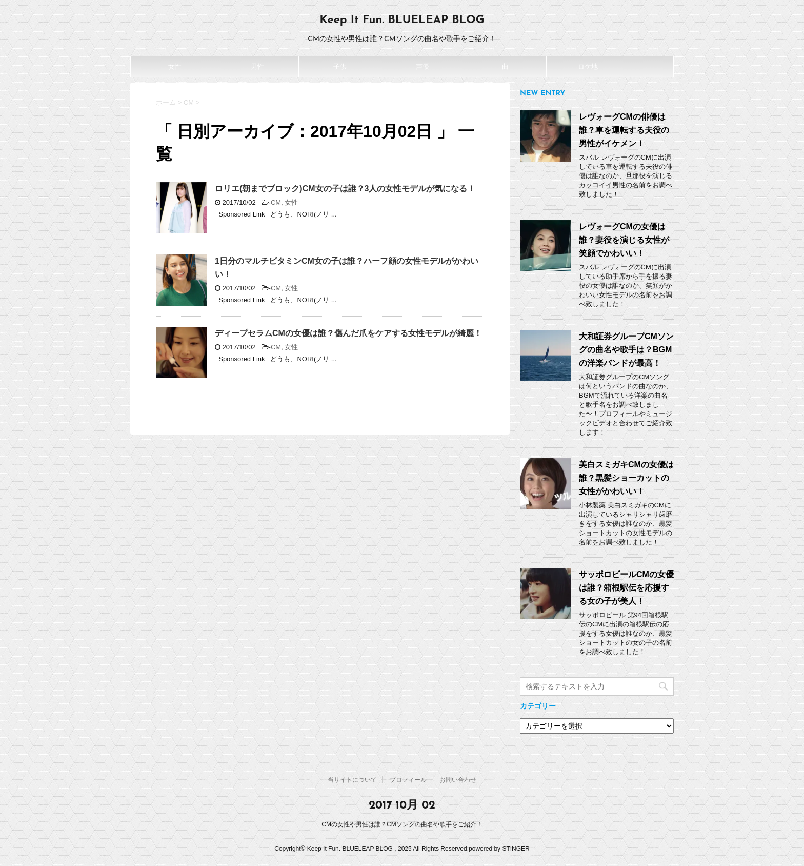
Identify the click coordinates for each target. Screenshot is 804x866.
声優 (422, 66)
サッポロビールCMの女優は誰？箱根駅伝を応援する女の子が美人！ (626, 587)
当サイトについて (352, 779)
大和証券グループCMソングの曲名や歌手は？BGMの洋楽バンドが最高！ (626, 349)
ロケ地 (588, 66)
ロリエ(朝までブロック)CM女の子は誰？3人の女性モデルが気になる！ (345, 188)
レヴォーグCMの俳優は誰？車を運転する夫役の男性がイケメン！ (624, 130)
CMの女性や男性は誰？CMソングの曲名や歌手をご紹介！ (401, 824)
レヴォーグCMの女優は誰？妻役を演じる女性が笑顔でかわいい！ (624, 240)
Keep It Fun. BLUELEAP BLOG (401, 20)
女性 (175, 66)
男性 (257, 66)
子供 (340, 66)
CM (276, 202)
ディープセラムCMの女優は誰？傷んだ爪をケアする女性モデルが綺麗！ (348, 333)
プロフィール (408, 779)
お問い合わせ (457, 779)
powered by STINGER (499, 848)
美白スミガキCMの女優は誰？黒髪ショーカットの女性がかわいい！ (626, 478)
